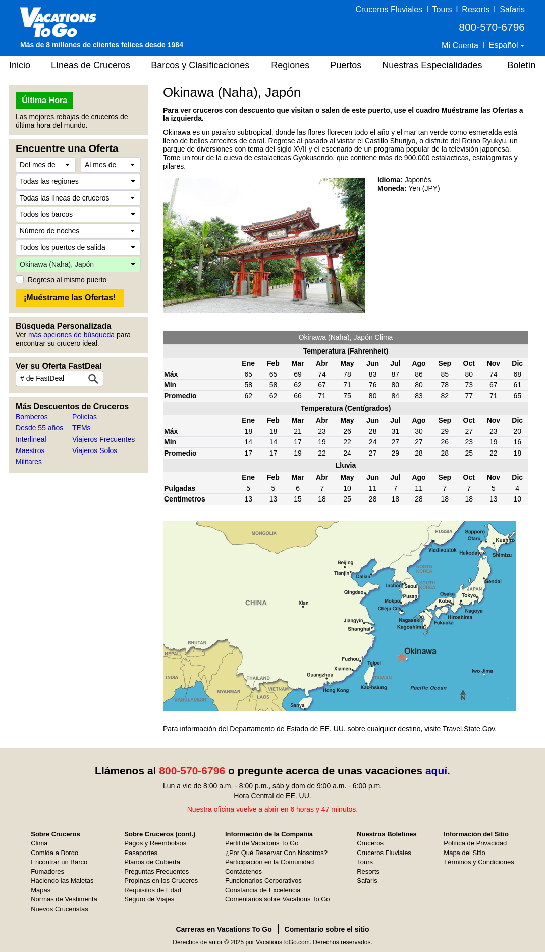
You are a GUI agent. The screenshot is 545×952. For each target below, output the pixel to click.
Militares (29, 462)
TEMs (81, 428)
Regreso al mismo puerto (67, 280)
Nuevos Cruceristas (59, 909)
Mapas (40, 890)
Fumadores (47, 871)
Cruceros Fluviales (389, 9)
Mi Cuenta (460, 45)
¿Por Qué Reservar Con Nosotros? (276, 853)
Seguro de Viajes (149, 899)
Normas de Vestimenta (64, 899)
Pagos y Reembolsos (155, 843)
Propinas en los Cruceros (161, 880)
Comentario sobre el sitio (327, 929)
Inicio (19, 65)
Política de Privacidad (475, 843)
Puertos (345, 65)
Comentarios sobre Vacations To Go (277, 899)
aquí (436, 770)
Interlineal (31, 439)
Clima (39, 843)
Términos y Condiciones (479, 862)
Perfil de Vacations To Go (262, 843)
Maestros (30, 450)
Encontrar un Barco (59, 862)
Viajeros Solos (94, 450)
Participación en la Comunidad (269, 862)
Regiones (290, 65)
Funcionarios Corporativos (263, 880)
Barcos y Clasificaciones (200, 65)
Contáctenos (243, 871)
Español (504, 45)
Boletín (521, 65)
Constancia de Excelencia (263, 890)
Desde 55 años (39, 428)
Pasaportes (140, 853)
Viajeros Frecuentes (103, 439)
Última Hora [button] (44, 100)
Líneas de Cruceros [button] (90, 65)
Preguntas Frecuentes (156, 871)
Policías (84, 417)
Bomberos (32, 417)
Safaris (512, 9)
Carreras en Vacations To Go (223, 929)
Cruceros (370, 843)
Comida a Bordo (54, 853)
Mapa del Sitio (464, 853)
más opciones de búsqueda (71, 335)
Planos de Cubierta (152, 862)
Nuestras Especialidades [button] (432, 65)
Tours (442, 9)
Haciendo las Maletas (62, 880)
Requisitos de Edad (152, 890)
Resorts (475, 9)
